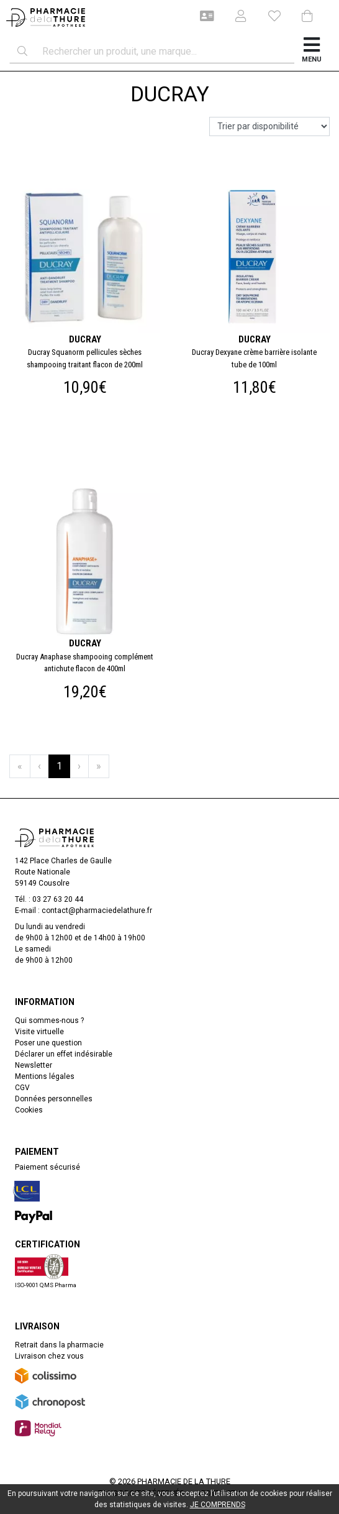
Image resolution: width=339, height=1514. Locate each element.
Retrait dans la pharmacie (59, 1345)
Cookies (29, 1110)
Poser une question (48, 1043)
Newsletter (33, 1065)
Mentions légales (45, 1076)
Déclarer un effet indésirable (63, 1054)
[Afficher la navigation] (312, 51)
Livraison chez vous (49, 1356)
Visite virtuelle (39, 1031)
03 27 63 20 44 (57, 899)
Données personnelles (54, 1098)
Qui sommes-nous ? (49, 1020)
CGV (22, 1087)
